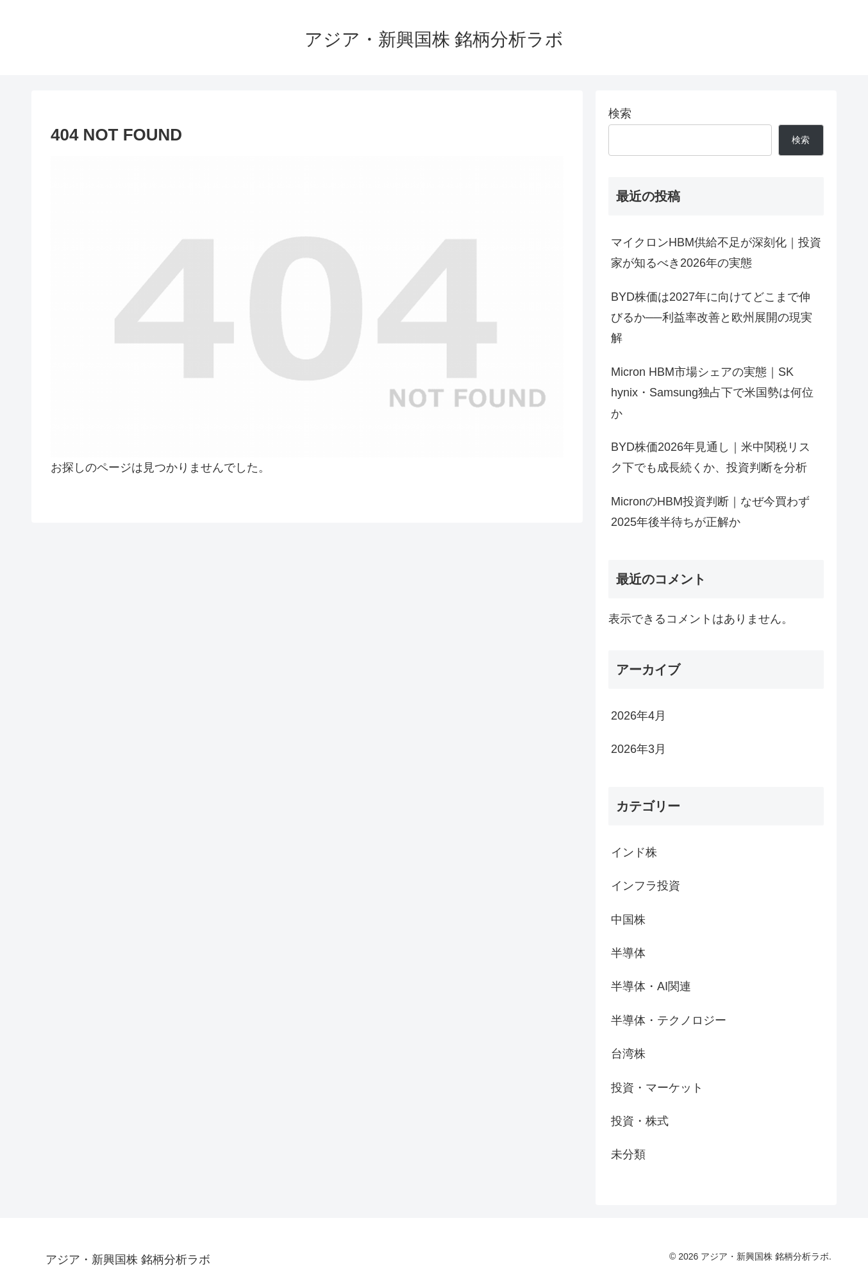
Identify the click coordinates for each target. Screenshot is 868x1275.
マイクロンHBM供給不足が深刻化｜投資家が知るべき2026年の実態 (716, 252)
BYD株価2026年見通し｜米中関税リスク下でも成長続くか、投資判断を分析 (710, 457)
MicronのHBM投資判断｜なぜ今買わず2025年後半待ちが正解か (710, 511)
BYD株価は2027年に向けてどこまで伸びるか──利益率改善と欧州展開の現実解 (711, 318)
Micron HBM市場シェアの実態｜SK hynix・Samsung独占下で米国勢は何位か (712, 393)
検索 (619, 113)
